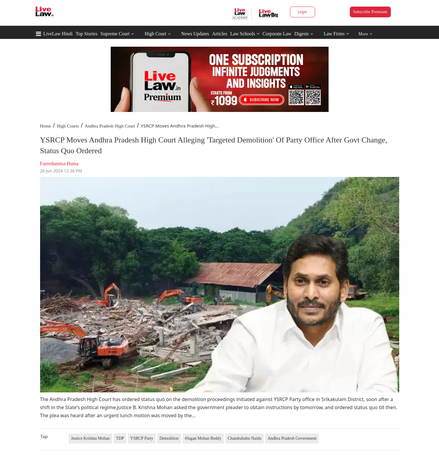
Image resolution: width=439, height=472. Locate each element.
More (366, 34)
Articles (219, 33)
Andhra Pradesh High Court (110, 126)
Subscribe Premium (370, 12)
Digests (301, 33)
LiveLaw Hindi (58, 33)
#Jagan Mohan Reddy (203, 438)
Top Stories (87, 33)
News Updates (195, 33)
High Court (155, 33)
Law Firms (336, 33)
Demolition (169, 438)
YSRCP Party (141, 438)
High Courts (68, 126)
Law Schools (244, 33)
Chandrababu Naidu (244, 438)
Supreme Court (115, 33)
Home (45, 126)
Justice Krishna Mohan (90, 438)
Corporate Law (276, 33)
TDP (120, 438)
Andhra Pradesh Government (292, 438)
